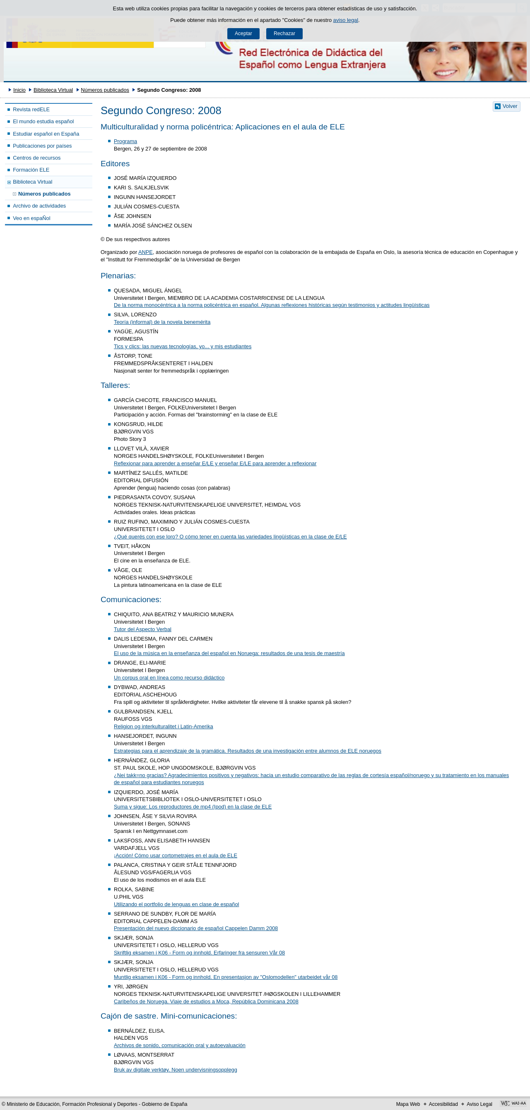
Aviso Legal (479, 1104)
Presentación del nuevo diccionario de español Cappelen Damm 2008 (196, 928)
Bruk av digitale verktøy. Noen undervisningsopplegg (175, 1070)
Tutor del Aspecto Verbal (142, 629)
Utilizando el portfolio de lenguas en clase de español (176, 904)
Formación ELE (31, 170)
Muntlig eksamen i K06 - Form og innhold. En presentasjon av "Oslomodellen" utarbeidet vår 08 (225, 977)
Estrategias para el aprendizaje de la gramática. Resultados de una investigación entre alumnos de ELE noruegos (247, 751)
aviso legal (345, 20)
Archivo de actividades (39, 206)
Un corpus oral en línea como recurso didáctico (169, 678)
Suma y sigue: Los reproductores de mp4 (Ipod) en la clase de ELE (193, 807)
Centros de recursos (36, 158)
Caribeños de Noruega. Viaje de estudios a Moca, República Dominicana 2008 (206, 1001)
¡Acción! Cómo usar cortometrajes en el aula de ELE (175, 855)
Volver (510, 106)
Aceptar (243, 33)
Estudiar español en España (46, 134)
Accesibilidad (443, 1104)
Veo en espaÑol (31, 218)
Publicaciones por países (42, 146)
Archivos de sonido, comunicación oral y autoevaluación (180, 1045)
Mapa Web (408, 1104)
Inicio (19, 90)
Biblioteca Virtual (53, 90)
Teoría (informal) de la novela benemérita (162, 322)
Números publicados (105, 90)
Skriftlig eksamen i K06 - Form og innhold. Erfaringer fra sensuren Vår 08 (199, 953)
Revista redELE (31, 109)
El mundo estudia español (43, 121)
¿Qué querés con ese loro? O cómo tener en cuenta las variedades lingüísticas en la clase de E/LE (230, 536)
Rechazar (284, 33)
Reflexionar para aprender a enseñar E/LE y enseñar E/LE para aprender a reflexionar (215, 463)
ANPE (145, 252)
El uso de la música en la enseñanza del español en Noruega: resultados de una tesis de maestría (229, 653)
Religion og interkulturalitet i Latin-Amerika (163, 726)
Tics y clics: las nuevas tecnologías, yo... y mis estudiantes (182, 346)
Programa (125, 141)
